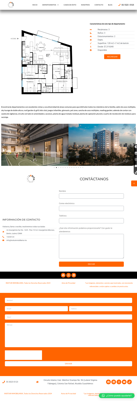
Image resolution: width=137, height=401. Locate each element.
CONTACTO (99, 5)
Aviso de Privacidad (68, 393)
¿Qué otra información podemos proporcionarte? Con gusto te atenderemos (85, 230)
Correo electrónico (66, 203)
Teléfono (63, 216)
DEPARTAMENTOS (50, 5)
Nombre (62, 191)
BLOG (110, 5)
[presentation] (23, 355)
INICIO (34, 5)
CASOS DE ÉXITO (70, 5)
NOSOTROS (85, 5)
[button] (3, 144)
